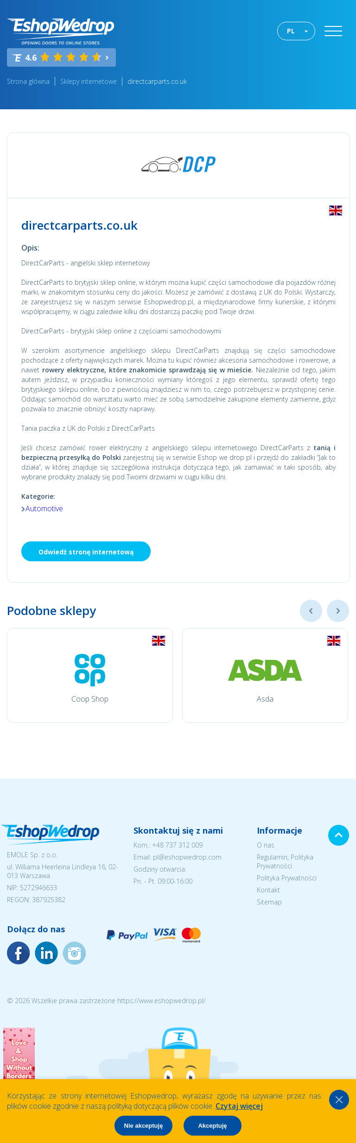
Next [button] (338, 611)
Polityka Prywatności (287, 877)
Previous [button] (311, 611)
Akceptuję (212, 1125)
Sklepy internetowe (88, 81)
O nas (265, 845)
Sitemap (269, 902)
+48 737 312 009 (177, 845)
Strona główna (28, 81)
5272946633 (38, 887)
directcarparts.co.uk (157, 81)
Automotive (44, 508)
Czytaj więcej (239, 1106)
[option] (90, 675)
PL (291, 30)
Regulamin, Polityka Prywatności (285, 861)
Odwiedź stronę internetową (86, 551)
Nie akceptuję (143, 1125)
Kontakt (268, 890)
